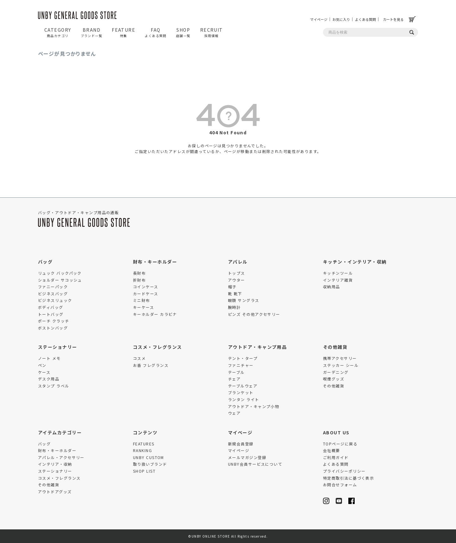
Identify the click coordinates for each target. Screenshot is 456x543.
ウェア (234, 413)
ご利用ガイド (336, 457)
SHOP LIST (144, 471)
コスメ (139, 358)
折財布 (139, 280)
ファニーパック (53, 286)
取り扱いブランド (150, 464)
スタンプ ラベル (53, 385)
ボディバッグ (50, 307)
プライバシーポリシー (344, 471)
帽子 (232, 286)
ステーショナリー (57, 347)
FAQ (156, 32)
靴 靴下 (235, 293)
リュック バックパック (60, 273)
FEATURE (123, 32)
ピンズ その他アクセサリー (254, 314)
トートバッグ (51, 314)
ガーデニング (336, 372)
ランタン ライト (243, 399)
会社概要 (331, 450)
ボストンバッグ (53, 327)
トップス (236, 273)
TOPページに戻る (340, 443)
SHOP (183, 32)
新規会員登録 (241, 443)
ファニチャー (241, 365)
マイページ (318, 19)
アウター (236, 280)
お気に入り (341, 19)
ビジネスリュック (55, 300)
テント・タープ (242, 358)
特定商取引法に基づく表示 (348, 478)
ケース (44, 372)
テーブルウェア (242, 385)
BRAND (92, 32)
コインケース (145, 286)
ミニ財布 (141, 300)
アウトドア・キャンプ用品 (257, 347)
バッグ (45, 262)
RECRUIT (211, 32)
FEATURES (144, 443)
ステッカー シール (340, 365)
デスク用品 (48, 378)
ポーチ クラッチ (53, 320)
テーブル (236, 372)
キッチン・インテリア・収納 (355, 262)
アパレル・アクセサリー (61, 457)
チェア (234, 378)
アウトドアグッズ (55, 491)
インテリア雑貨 (338, 280)
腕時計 (234, 307)
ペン (42, 365)
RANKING (142, 450)
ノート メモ (49, 358)
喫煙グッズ (333, 378)
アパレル (238, 262)
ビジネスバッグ (53, 293)
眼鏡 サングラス (243, 300)
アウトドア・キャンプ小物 (253, 406)
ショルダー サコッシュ (60, 280)
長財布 (139, 273)
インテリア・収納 (55, 464)
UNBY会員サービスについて (255, 464)
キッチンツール (338, 273)
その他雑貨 (335, 347)
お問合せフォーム (340, 484)
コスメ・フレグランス (157, 347)
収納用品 (331, 286)
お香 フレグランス (150, 365)
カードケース (145, 293)
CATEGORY (57, 32)
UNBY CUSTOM (148, 457)
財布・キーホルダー (155, 262)
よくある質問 (365, 19)
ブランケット (241, 392)
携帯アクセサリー (340, 358)
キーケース (143, 307)
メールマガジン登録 (247, 457)
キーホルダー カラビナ (155, 314)
